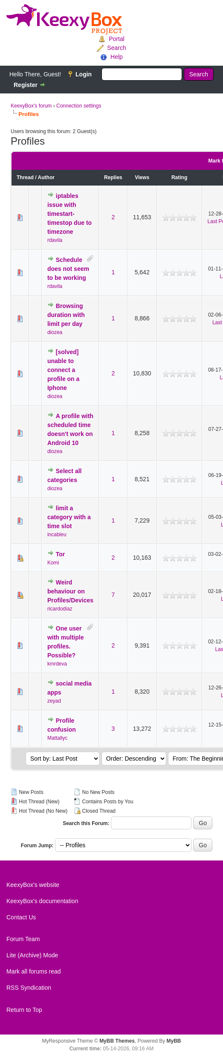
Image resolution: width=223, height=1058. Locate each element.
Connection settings (78, 106)
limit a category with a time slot (69, 517)
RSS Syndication (28, 987)
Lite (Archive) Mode (32, 955)
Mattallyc (57, 738)
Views (142, 177)
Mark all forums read (33, 971)
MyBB (174, 1041)
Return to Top (24, 1009)
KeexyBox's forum (31, 106)
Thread (25, 177)
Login (83, 74)
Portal (117, 38)
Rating (179, 177)
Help (116, 56)
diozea (54, 332)
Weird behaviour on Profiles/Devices (70, 591)
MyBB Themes (117, 1041)
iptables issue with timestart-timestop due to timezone (69, 213)
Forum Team (23, 939)
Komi (53, 563)
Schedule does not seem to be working (68, 268)
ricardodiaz (59, 609)
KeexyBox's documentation (42, 901)
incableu (57, 535)
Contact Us (21, 917)
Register (26, 84)
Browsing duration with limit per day (66, 314)
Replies (113, 177)
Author (46, 177)
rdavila (54, 240)
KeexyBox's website (32, 884)
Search (116, 47)
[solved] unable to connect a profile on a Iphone (63, 370)
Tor (60, 554)
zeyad (54, 701)
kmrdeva (57, 664)
